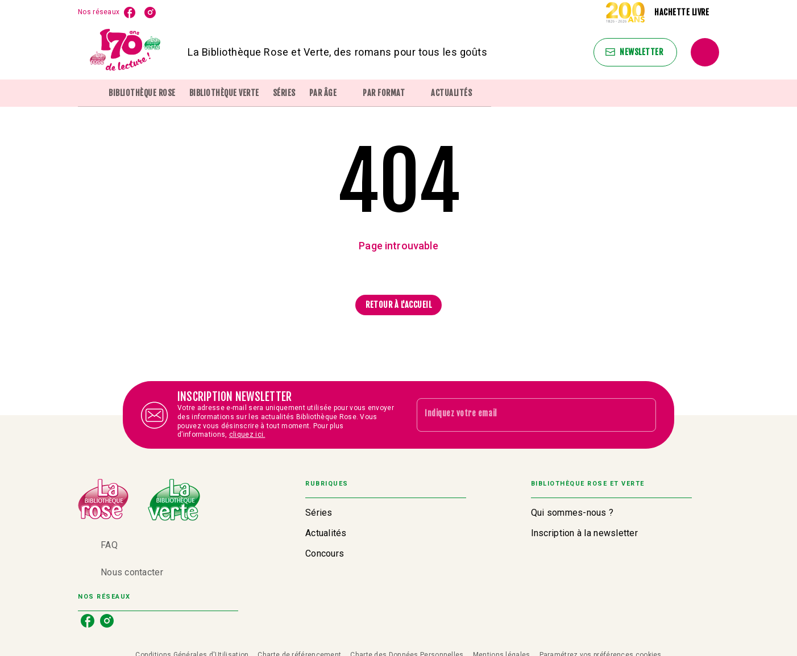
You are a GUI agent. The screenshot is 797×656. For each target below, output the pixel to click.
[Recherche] (705, 52)
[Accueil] (125, 52)
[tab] (90, 93)
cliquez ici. (247, 435)
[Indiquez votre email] (522, 414)
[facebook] (129, 12)
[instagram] (150, 12)
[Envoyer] (642, 415)
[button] (635, 52)
